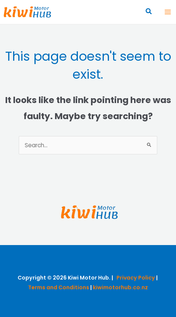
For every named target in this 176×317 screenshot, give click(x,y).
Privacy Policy (135, 277)
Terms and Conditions (58, 287)
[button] (149, 12)
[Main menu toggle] (168, 12)
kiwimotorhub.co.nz (120, 287)
